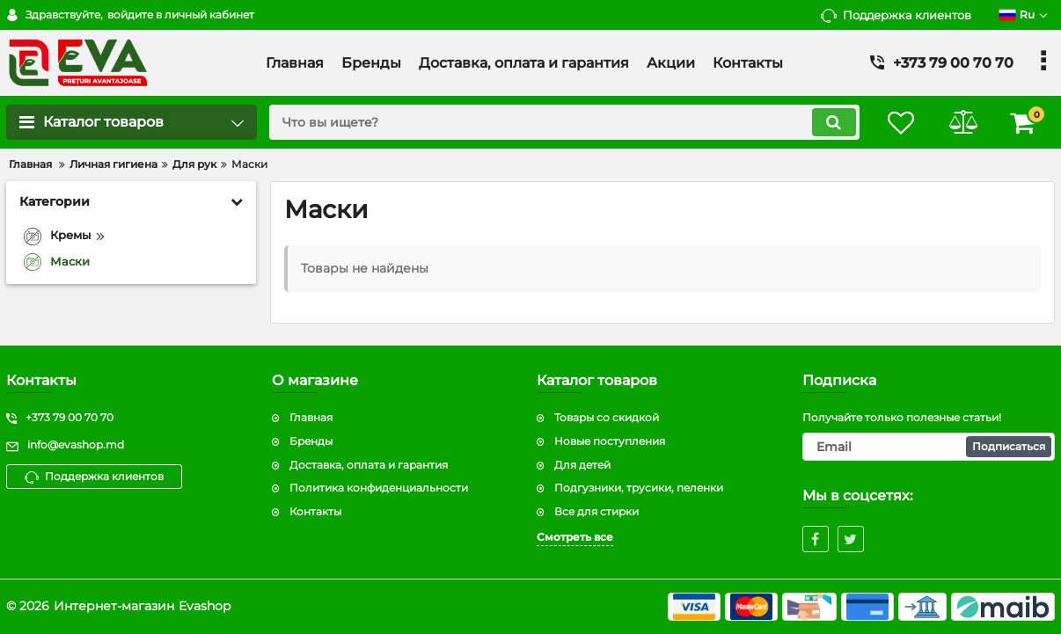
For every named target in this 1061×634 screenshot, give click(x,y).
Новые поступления (609, 441)
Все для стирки (596, 511)
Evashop (204, 606)
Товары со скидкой (606, 417)
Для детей (582, 464)
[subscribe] (929, 447)
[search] (563, 122)
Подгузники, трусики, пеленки (638, 487)
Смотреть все (575, 536)
